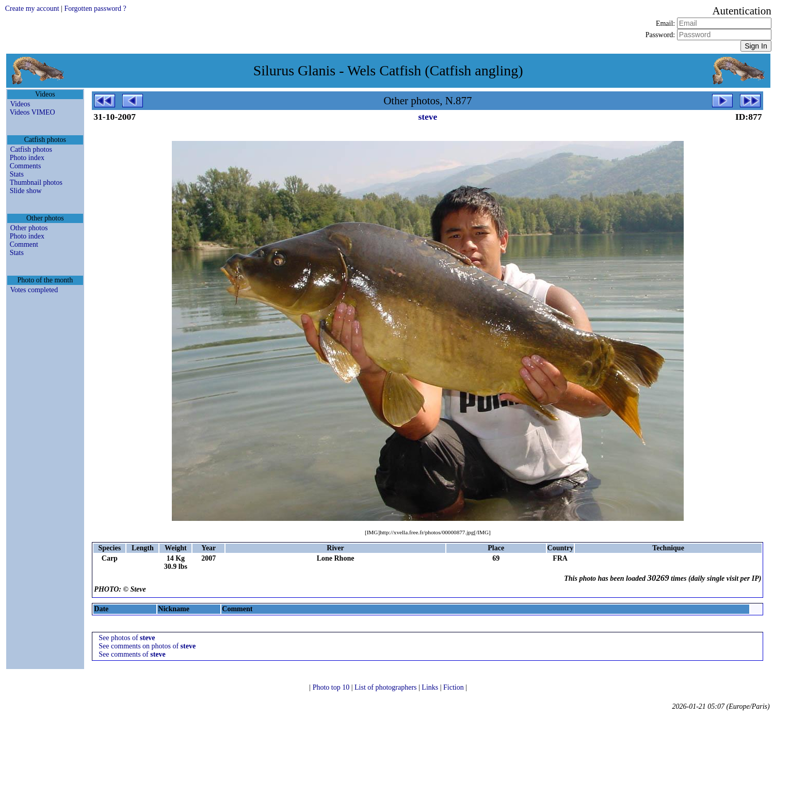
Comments (25, 166)
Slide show (26, 191)
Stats (17, 174)
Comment (24, 244)
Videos (20, 104)
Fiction (454, 687)
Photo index (27, 158)
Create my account (32, 8)
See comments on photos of (147, 646)
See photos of (127, 638)
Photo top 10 (332, 687)
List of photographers (386, 687)
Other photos (29, 228)
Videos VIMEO (32, 112)
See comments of (132, 654)
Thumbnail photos (36, 182)
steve (427, 117)
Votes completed (34, 290)
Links (431, 687)
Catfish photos (31, 149)
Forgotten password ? (95, 8)
